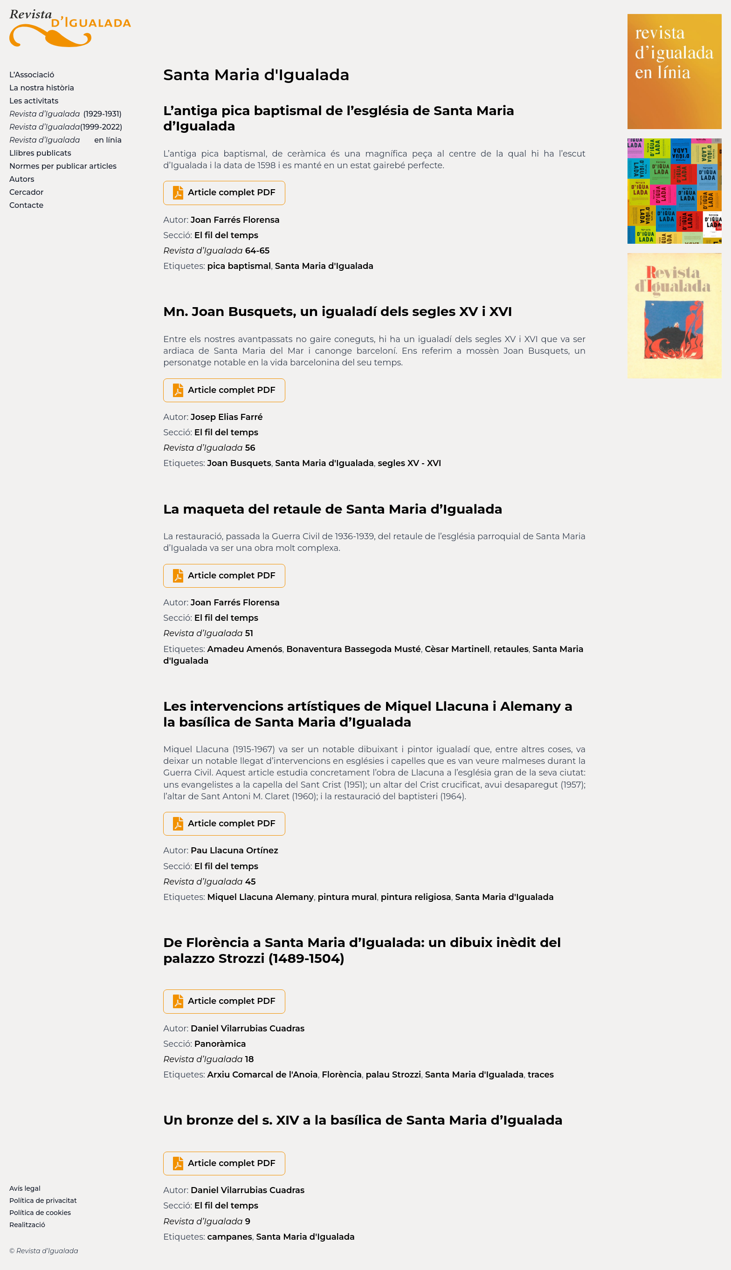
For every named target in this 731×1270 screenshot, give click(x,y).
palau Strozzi (393, 1075)
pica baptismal (239, 266)
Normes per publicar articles (63, 166)
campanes (229, 1237)
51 (208, 633)
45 (209, 882)
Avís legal (25, 1188)
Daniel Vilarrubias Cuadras (247, 1028)
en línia (65, 140)
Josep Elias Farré (227, 417)
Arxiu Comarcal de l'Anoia (262, 1075)
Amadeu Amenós (245, 649)
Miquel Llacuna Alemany (260, 897)
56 (209, 448)
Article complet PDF (231, 192)
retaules (511, 649)
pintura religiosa (416, 897)
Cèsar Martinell (457, 649)
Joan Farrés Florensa (235, 220)
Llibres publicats (40, 153)
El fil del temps (226, 235)
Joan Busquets (239, 463)
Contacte (26, 205)
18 (208, 1059)
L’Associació (31, 74)
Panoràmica (220, 1044)
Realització (27, 1225)
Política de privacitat (43, 1200)
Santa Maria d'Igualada (324, 266)
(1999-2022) (65, 127)
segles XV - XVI (409, 463)
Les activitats (33, 100)
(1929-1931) (65, 114)
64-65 (216, 251)
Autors (21, 179)
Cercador (26, 192)
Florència (342, 1075)
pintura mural (347, 897)
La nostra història (41, 87)
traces (541, 1075)
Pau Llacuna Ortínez (234, 850)
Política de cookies (40, 1212)
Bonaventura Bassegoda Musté (353, 649)
